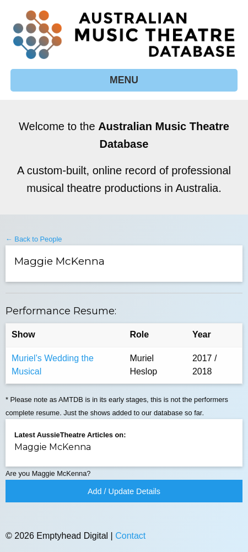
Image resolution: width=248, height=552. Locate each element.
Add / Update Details (124, 491)
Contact (130, 535)
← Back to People (34, 239)
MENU (124, 79)
